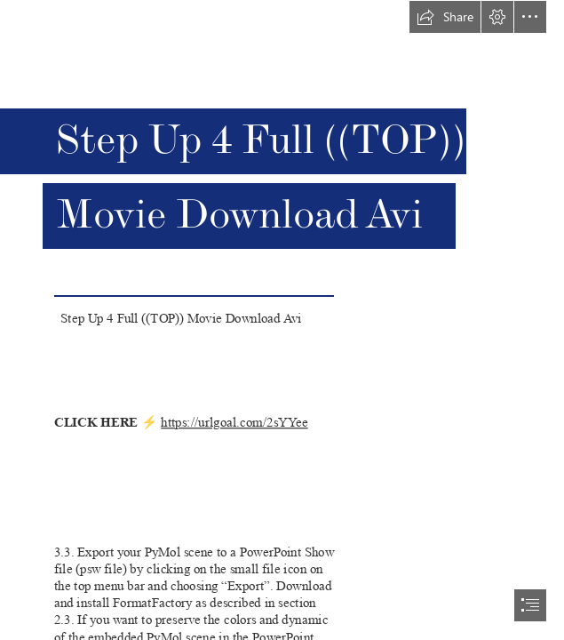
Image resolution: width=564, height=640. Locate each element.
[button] (445, 17)
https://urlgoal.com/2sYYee (234, 421)
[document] (282, 320)
